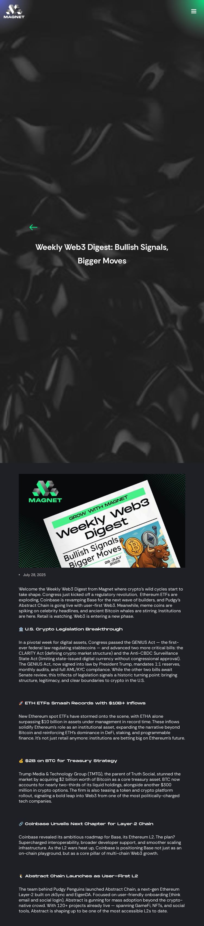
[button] (193, 11)
